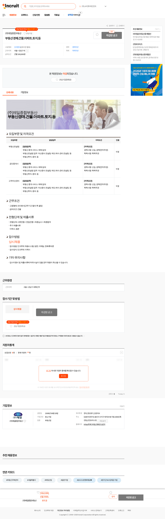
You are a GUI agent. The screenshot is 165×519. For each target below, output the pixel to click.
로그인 (48, 371)
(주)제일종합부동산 (13, 33)
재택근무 (37, 287)
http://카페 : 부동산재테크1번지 (94, 424)
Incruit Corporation (85, 515)
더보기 (122, 406)
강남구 (30, 287)
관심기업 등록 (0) (17, 326)
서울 (25, 287)
